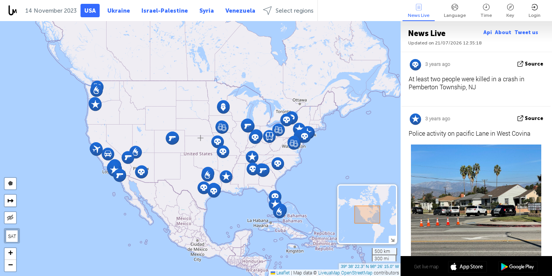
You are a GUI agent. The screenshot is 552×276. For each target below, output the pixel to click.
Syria (206, 10)
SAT (12, 236)
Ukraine (118, 10)
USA (90, 10)
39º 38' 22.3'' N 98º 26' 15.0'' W (370, 266)
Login (534, 11)
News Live (418, 11)
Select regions (288, 10)
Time (486, 11)
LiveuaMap (329, 272)
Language (455, 11)
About (503, 32)
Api (487, 32)
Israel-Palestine (164, 10)
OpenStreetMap (357, 272)
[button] (141, 171)
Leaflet (280, 272)
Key (510, 11)
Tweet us (526, 32)
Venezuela (240, 10)
